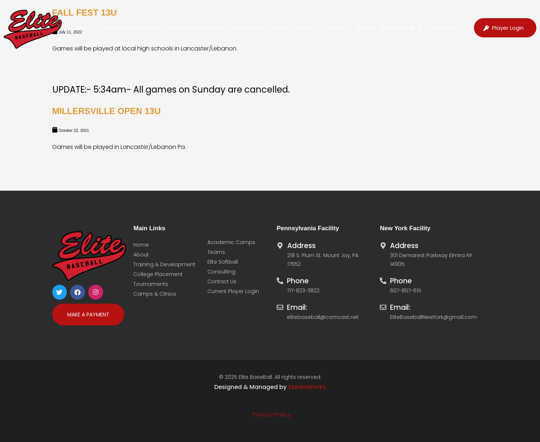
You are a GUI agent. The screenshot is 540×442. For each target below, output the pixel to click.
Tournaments (245, 28)
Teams (339, 27)
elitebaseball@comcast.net (323, 317)
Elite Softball (401, 27)
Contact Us (442, 28)
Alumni (366, 28)
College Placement (195, 28)
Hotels (278, 28)
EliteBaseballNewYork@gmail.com (433, 317)
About (84, 28)
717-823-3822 (303, 290)
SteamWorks (307, 387)
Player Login (508, 28)
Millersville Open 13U (106, 111)
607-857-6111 (405, 290)
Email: (297, 307)
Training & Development (130, 28)
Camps (306, 27)
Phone (298, 281)
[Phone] (280, 279)
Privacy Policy (272, 414)
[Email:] (280, 305)
